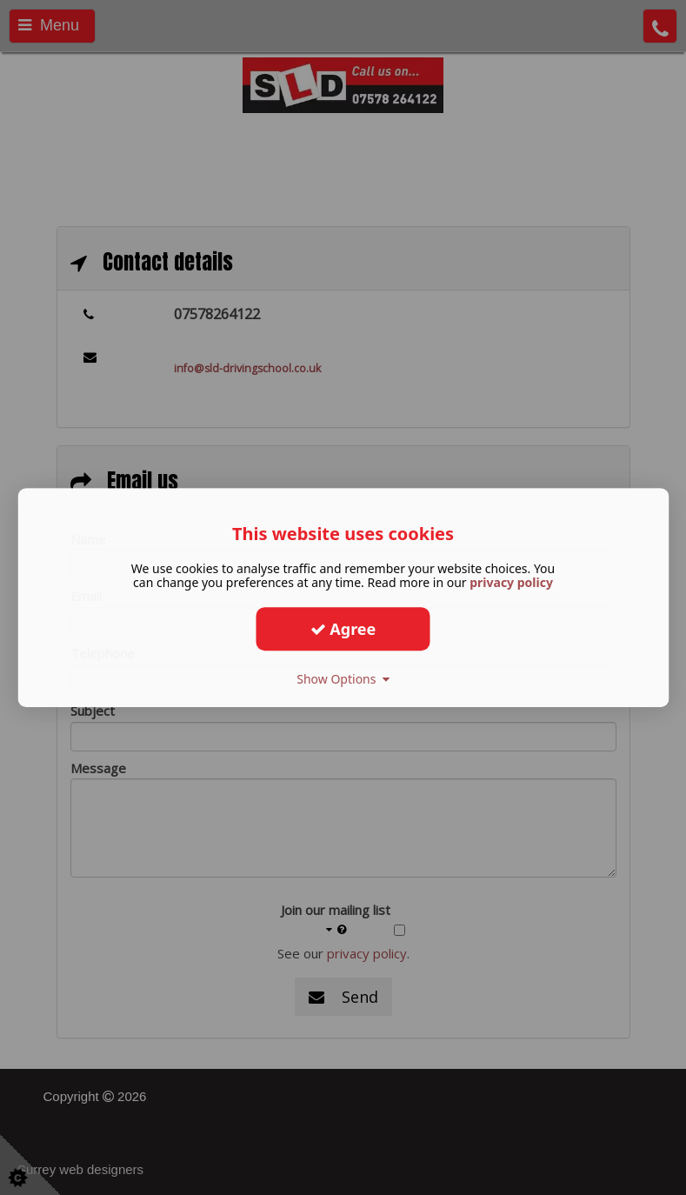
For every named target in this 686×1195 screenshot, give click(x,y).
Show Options (343, 679)
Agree (343, 628)
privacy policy (511, 582)
